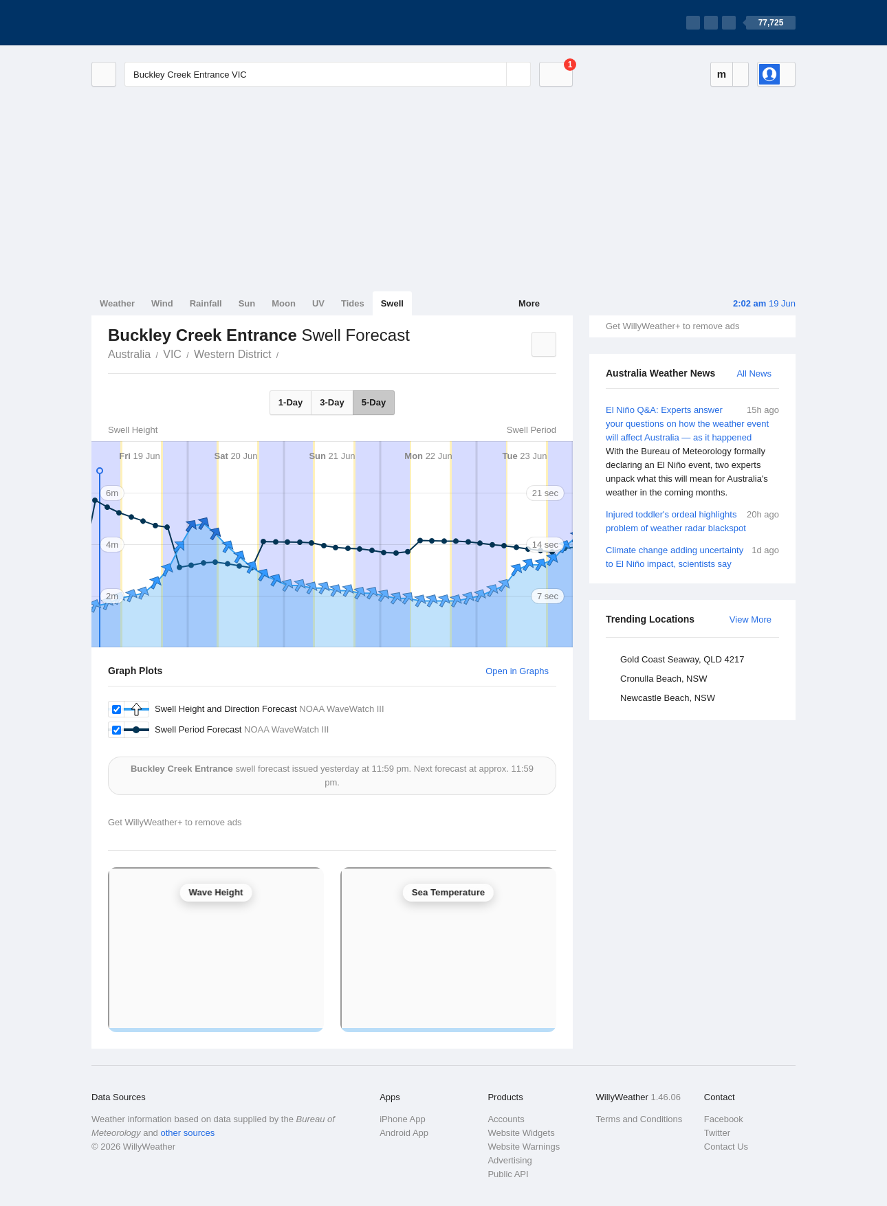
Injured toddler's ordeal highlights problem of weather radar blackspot (692, 520)
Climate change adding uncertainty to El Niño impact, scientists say (692, 556)
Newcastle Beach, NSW (667, 698)
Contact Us (726, 1146)
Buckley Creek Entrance (287, 353)
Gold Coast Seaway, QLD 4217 (682, 659)
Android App (404, 1133)
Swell (392, 303)
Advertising (510, 1160)
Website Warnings (524, 1146)
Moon (284, 303)
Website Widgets (521, 1133)
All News (753, 373)
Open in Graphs (517, 671)
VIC (172, 354)
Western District (233, 354)
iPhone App (403, 1119)
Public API (508, 1174)
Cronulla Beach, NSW (663, 678)
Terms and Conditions (639, 1119)
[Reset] (494, 74)
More (529, 303)
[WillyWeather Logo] (156, 22)
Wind (162, 303)
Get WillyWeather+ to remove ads (672, 326)
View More (750, 619)
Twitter (717, 1133)
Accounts (506, 1119)
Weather (117, 303)
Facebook (723, 1119)
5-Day (374, 402)
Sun (247, 303)
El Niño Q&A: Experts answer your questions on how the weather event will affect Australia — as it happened (692, 451)
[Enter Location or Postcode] (327, 74)
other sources (187, 1133)
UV (318, 303)
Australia (129, 354)
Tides (352, 303)
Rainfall (206, 303)
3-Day (332, 402)
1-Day (290, 402)
